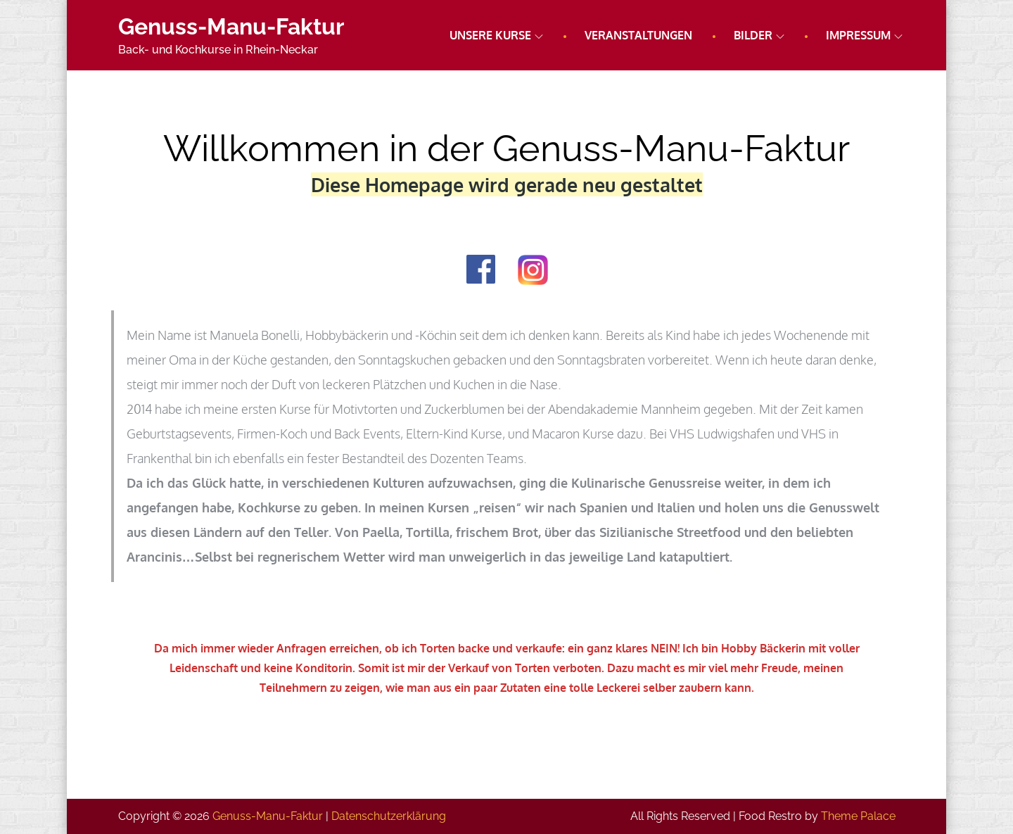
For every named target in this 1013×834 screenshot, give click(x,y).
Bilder (759, 35)
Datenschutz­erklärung (388, 816)
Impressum (864, 35)
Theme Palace (858, 816)
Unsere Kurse (496, 35)
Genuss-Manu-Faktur (231, 26)
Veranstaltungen (638, 35)
